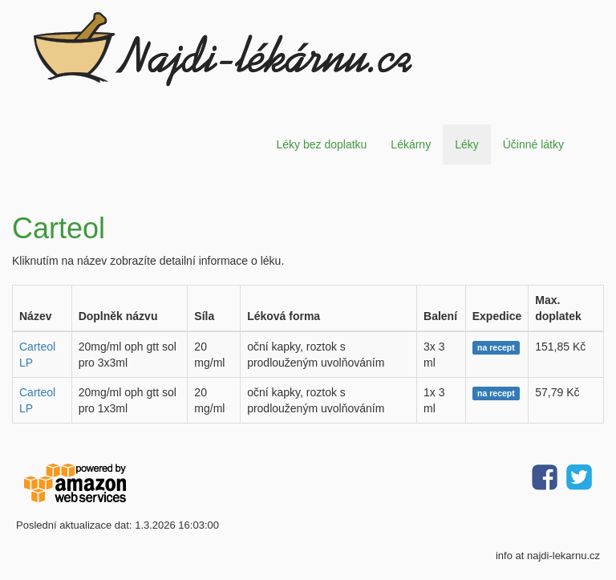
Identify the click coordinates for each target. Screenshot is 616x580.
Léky (467, 144)
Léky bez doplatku (321, 144)
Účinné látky (533, 144)
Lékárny (411, 144)
